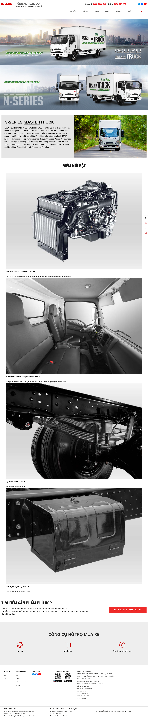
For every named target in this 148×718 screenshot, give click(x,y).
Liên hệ (18, 685)
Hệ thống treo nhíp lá (15, 482)
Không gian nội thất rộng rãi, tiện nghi (23, 377)
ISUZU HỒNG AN (21, 672)
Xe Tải (5, 678)
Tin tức (129, 11)
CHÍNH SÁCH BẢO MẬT (10, 709)
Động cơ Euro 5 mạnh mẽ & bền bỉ (20, 272)
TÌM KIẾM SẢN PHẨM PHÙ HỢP (128, 610)
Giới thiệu (18, 675)
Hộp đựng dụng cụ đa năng (18, 587)
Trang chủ (19, 17)
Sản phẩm (7, 672)
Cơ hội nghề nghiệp (21, 682)
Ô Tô (5, 675)
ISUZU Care (119, 11)
